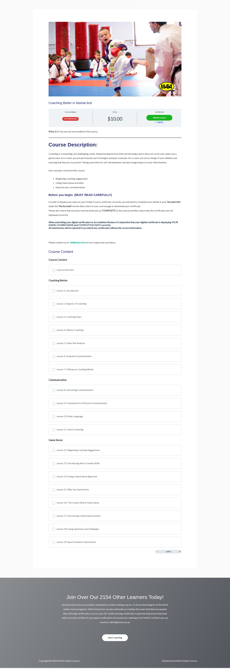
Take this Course (159, 118)
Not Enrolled (70, 119)
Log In (160, 122)
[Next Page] (180, 552)
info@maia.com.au (79, 242)
